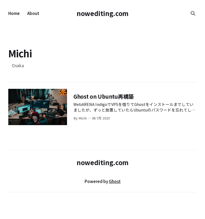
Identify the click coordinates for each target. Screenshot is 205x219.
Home (14, 13)
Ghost (115, 181)
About (33, 13)
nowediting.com (102, 13)
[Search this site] (193, 13)
